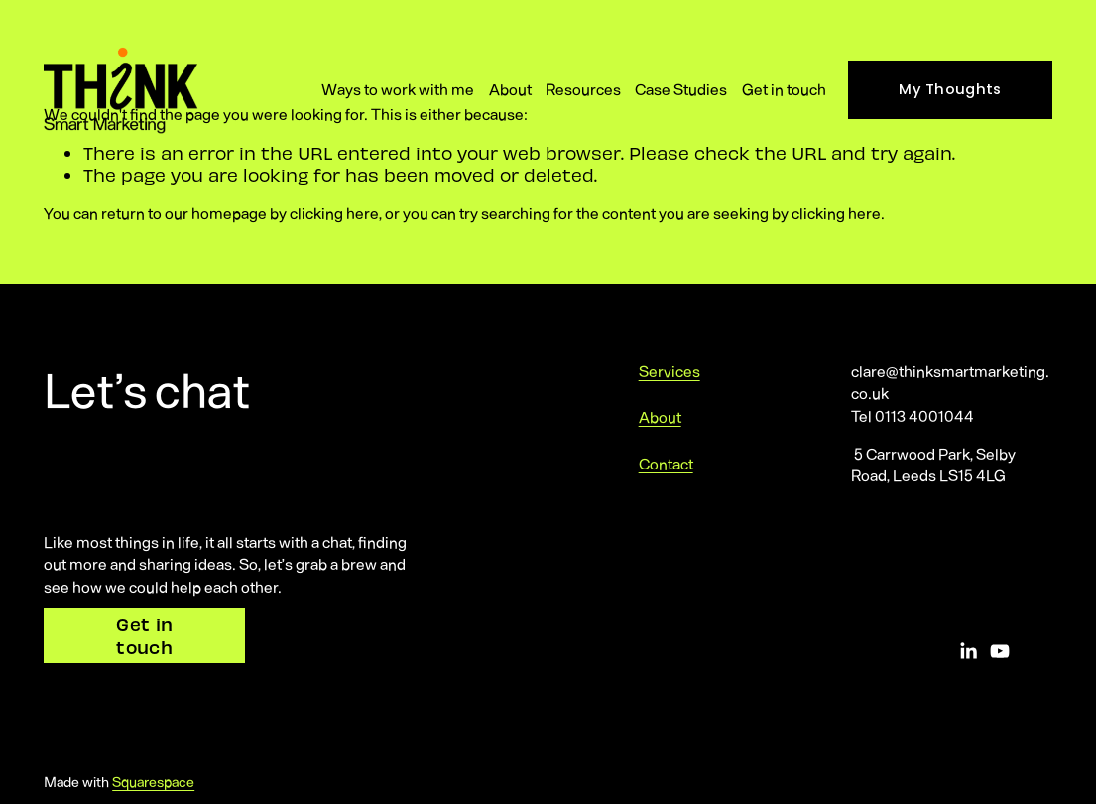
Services (669, 370)
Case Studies (681, 88)
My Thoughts (950, 89)
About (510, 88)
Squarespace (153, 781)
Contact (666, 463)
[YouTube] (1000, 651)
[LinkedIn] (968, 651)
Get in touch (784, 88)
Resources (583, 88)
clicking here (334, 212)
